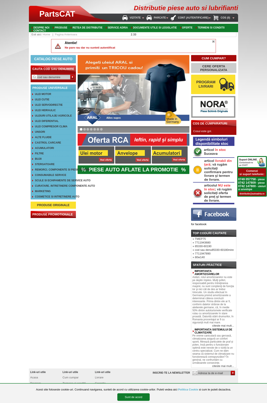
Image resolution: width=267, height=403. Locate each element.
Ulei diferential (47, 121)
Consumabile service (50, 175)
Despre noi (41, 27)
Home (46, 34)
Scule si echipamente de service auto (55, 180)
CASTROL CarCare (48, 142)
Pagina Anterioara (66, 34)
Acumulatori (44, 148)
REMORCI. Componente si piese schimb (55, 169)
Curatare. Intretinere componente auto (55, 185)
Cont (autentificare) (193, 17)
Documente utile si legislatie (155, 27)
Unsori (40, 131)
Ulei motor (43, 94)
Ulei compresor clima (51, 126)
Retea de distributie (87, 27)
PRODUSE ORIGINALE (53, 205)
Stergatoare (45, 164)
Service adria (118, 27)
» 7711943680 (201, 242)
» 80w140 (199, 257)
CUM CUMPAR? (214, 58)
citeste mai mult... (223, 325)
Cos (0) (225, 17)
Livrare (99, 377)
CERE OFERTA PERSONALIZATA (213, 68)
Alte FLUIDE (43, 137)
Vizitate (135, 17)
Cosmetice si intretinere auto (55, 196)
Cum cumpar (71, 377)
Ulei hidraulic (45, 110)
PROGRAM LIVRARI (205, 84)
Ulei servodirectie (49, 104)
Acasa (34, 377)
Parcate (160, 17)
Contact (39, 30)
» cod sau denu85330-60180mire (213, 249)
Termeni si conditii (211, 27)
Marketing (43, 191)
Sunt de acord (133, 397)
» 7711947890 (201, 253)
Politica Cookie (188, 389)
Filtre (39, 153)
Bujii (38, 158)
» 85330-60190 (202, 246)
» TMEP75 (199, 238)
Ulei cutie (42, 99)
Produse (61, 27)
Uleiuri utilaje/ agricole (53, 115)
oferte (187, 27)
